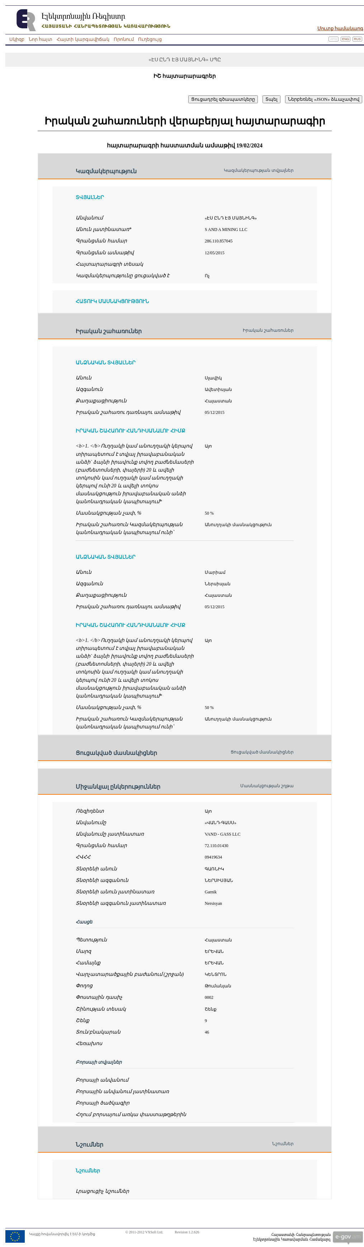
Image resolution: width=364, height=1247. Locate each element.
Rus (357, 39)
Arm (333, 39)
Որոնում (124, 39)
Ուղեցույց (150, 39)
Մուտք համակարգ (340, 28)
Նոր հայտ (40, 39)
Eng (345, 39)
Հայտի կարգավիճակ (83, 39)
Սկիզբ (16, 39)
